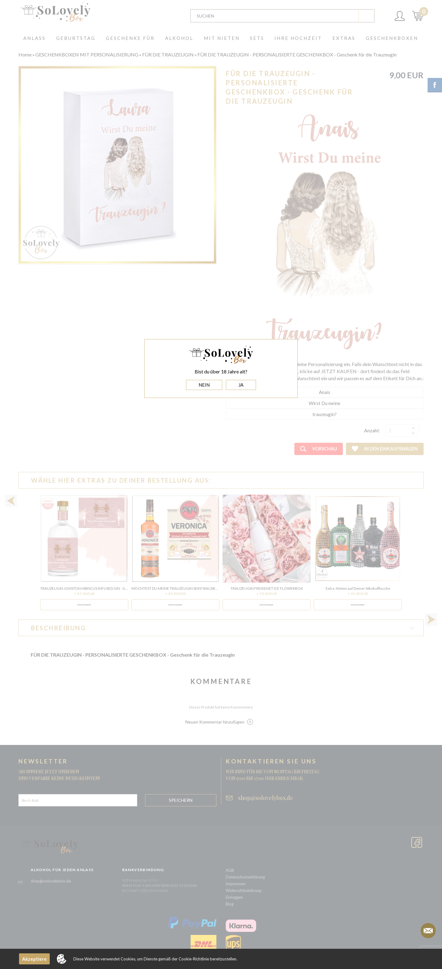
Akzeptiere (34, 959)
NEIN (204, 385)
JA (240, 385)
